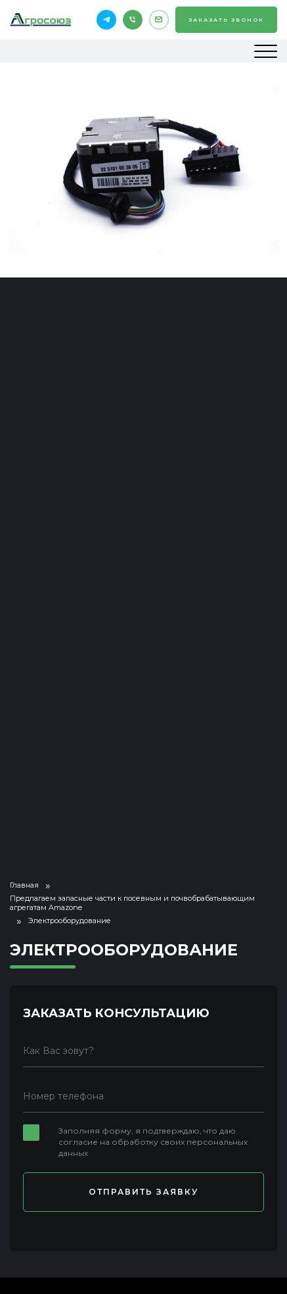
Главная (24, 885)
